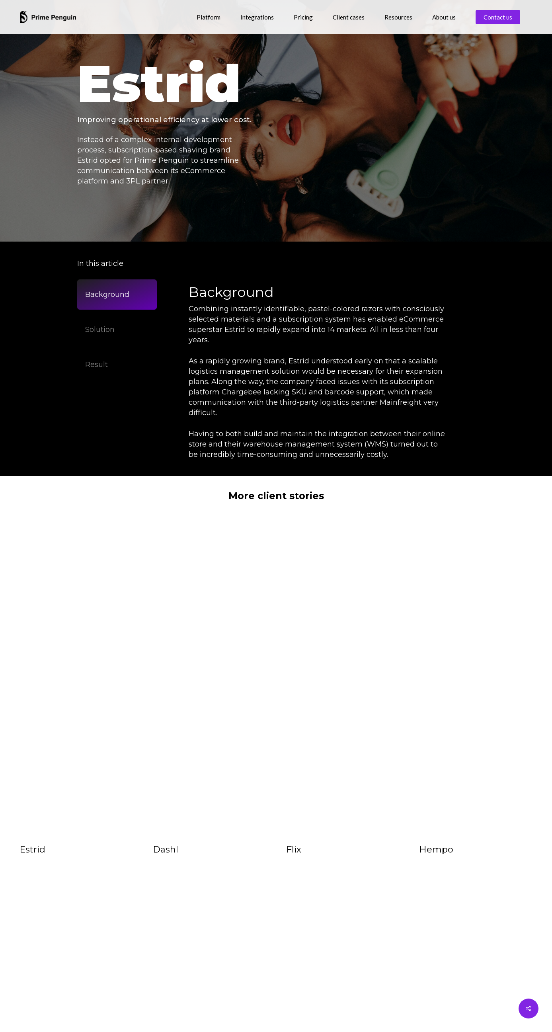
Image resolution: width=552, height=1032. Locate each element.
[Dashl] (209, 679)
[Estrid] (76, 679)
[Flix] (343, 679)
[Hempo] (475, 679)
